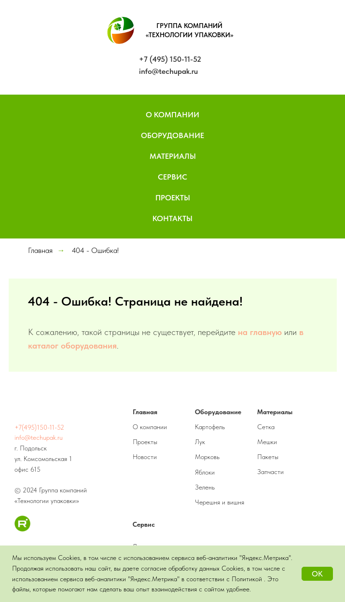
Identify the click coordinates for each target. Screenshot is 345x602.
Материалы (173, 156)
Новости (145, 457)
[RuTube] (22, 529)
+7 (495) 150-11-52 (170, 59)
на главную (260, 332)
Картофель (210, 427)
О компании (150, 427)
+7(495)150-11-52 (39, 427)
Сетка (266, 427)
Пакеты (267, 457)
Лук (200, 442)
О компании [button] (172, 114)
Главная (40, 250)
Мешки (267, 442)
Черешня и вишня (219, 502)
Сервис (172, 177)
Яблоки (205, 472)
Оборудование (172, 135)
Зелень (205, 487)
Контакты (172, 218)
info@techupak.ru (168, 71)
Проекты (172, 197)
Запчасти (270, 472)
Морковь (207, 457)
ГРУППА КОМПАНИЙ (189, 25)
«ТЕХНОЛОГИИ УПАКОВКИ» (190, 35)
